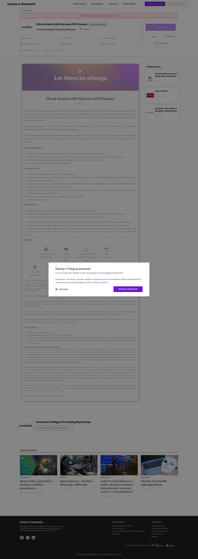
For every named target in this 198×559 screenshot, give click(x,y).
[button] (61, 289)
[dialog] (99, 279)
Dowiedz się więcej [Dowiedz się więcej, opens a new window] (100, 282)
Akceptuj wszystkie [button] (128, 289)
